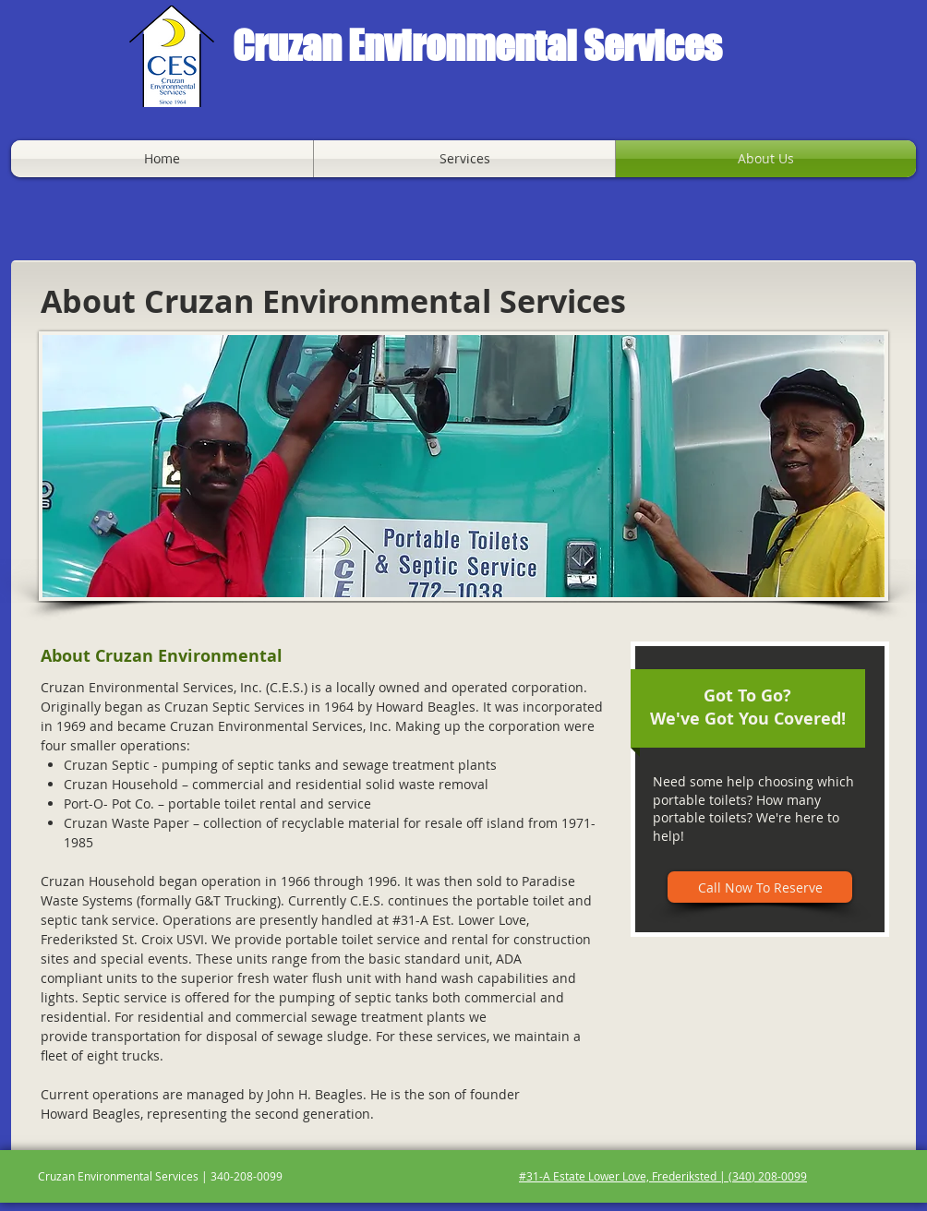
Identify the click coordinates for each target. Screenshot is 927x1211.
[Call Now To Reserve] (760, 887)
